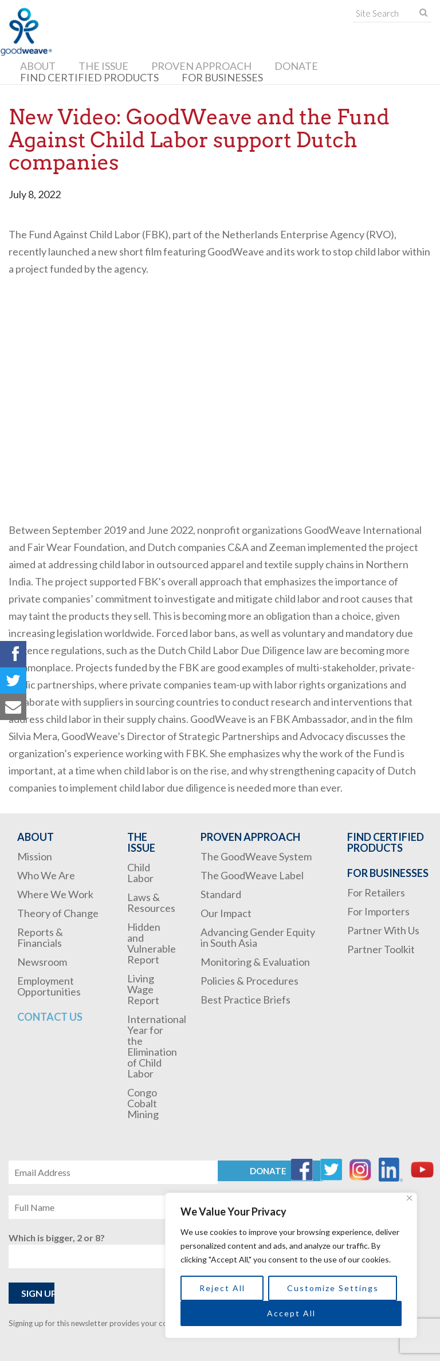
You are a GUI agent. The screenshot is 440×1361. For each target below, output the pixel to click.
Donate (296, 66)
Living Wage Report (143, 989)
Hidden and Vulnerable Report (151, 943)
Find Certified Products (89, 77)
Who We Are (46, 875)
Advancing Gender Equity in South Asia (258, 937)
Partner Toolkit (381, 949)
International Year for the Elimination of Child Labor (156, 1046)
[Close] (409, 1198)
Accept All (291, 1313)
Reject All (222, 1288)
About (38, 66)
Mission (34, 856)
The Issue (103, 66)
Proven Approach (201, 66)
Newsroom (42, 961)
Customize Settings (333, 1288)
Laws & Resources (151, 902)
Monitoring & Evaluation (255, 961)
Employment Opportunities (49, 986)
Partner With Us (383, 930)
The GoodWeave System (256, 856)
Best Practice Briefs (245, 999)
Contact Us (49, 1016)
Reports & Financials (40, 937)
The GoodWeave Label (252, 875)
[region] (291, 1265)
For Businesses (222, 77)
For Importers (378, 911)
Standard (221, 894)
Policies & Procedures (249, 980)
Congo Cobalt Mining (143, 1103)
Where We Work (55, 894)
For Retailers (376, 892)
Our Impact (226, 913)
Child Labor (140, 872)
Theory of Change (58, 913)
